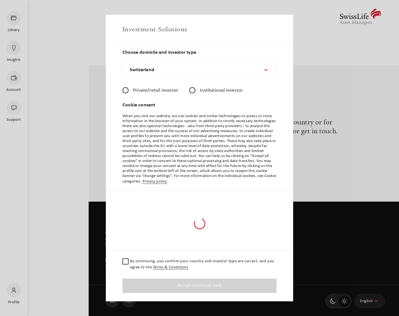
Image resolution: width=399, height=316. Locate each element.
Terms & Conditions (170, 267)
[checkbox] (125, 261)
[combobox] (199, 70)
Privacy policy (154, 181)
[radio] (125, 90)
